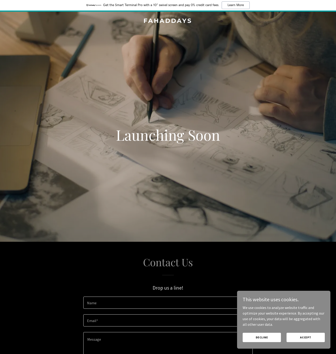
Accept (305, 337)
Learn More (236, 5)
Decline (262, 337)
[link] (168, 21)
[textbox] (167, 303)
